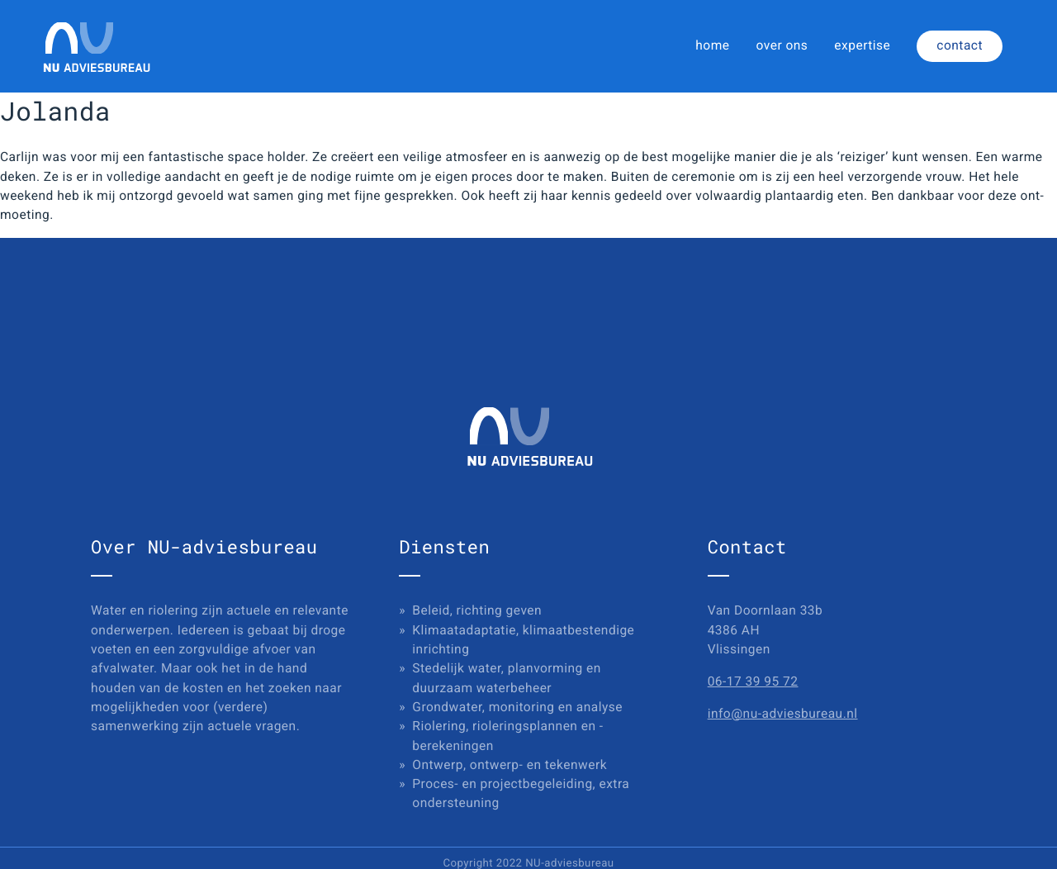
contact (959, 45)
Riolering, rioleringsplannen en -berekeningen (507, 736)
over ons (782, 45)
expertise (862, 45)
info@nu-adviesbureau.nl (783, 713)
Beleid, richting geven (477, 610)
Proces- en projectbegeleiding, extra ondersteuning (520, 793)
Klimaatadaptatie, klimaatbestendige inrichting (523, 640)
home (712, 45)
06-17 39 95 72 (753, 681)
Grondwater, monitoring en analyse (517, 707)
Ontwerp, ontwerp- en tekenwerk (509, 764)
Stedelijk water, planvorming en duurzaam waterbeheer (506, 678)
